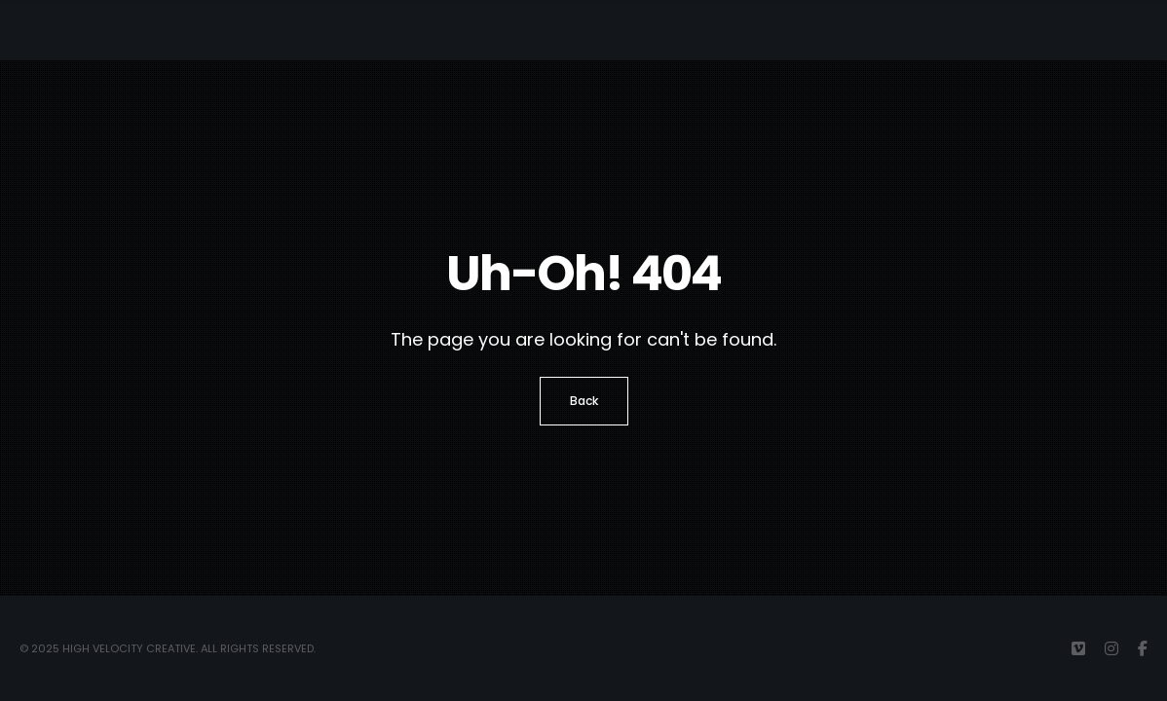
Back (584, 400)
